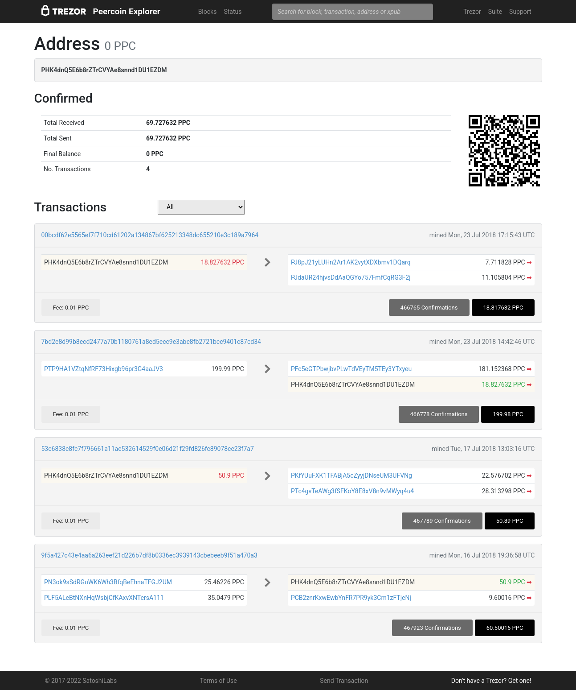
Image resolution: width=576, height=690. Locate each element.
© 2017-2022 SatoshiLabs (81, 680)
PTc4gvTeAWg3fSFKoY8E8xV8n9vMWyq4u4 (352, 491)
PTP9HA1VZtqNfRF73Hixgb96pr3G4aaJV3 (103, 368)
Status (232, 11)
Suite (495, 11)
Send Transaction (344, 680)
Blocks (207, 11)
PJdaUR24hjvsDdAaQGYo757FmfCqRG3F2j (351, 277)
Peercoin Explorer (126, 11)
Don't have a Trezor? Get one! (491, 680)
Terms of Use (218, 680)
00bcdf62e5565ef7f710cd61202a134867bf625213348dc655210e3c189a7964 (150, 235)
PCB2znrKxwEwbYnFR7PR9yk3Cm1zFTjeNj (351, 597)
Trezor (472, 11)
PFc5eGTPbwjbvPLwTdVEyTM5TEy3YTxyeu (351, 368)
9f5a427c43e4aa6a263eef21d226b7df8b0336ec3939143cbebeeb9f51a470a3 (149, 555)
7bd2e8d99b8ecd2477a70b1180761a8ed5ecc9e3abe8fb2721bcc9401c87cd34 (151, 341)
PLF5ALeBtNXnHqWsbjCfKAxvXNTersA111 (104, 597)
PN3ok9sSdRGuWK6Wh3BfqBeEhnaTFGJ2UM (108, 582)
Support (520, 11)
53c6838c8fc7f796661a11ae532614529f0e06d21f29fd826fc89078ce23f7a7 (147, 448)
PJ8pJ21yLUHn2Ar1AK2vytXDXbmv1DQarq (351, 262)
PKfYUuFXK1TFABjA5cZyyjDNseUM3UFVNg (351, 475)
